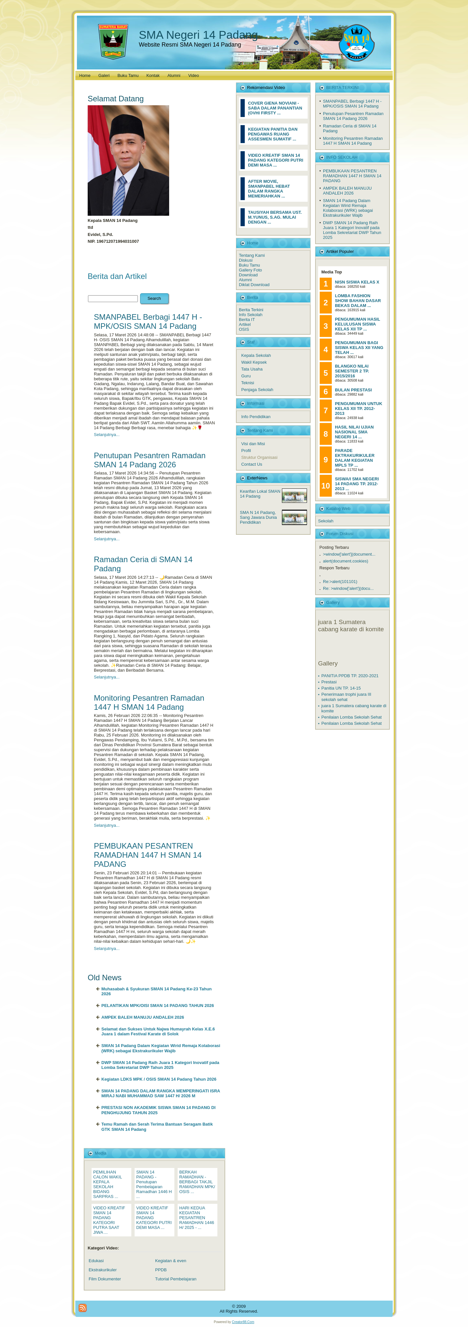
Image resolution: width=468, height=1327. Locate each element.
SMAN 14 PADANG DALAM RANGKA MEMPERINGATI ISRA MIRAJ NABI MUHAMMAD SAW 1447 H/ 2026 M (160, 1093)
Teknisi (247, 382)
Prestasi (329, 681)
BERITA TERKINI (342, 87)
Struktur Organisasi (259, 457)
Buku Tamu (249, 265)
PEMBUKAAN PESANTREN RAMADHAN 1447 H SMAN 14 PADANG (148, 854)
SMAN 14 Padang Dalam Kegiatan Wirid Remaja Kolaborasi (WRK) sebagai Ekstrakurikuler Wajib (160, 1048)
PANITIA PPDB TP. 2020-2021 (350, 675)
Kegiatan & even (170, 1260)
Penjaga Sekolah (257, 389)
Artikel (245, 324)
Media (100, 1153)
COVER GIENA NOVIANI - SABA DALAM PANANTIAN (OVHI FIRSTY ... (275, 108)
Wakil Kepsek (254, 362)
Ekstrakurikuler (103, 1269)
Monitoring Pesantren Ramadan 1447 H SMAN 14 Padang (149, 702)
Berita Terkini (251, 309)
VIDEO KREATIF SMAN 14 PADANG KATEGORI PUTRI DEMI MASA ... (275, 160)
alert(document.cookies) (345, 561)
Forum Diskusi (339, 533)
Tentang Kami (252, 255)
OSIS (244, 329)
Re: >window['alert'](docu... (348, 588)
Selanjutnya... (107, 434)
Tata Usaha (252, 369)
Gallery (333, 602)
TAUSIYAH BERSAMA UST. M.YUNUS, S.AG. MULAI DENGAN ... (275, 217)
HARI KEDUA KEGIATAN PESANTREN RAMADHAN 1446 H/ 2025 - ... (196, 1217)
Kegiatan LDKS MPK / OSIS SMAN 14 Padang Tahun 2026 (158, 1079)
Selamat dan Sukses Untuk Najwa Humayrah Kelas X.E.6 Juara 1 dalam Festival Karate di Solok (158, 1032)
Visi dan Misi (253, 443)
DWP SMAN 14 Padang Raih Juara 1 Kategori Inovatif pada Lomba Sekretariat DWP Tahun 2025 (160, 1065)
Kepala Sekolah (256, 355)
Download (248, 274)
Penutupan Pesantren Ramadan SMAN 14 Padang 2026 (150, 460)
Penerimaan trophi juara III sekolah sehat (346, 697)
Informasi (255, 403)
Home (252, 243)
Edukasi (96, 1260)
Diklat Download (254, 284)
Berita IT (247, 319)
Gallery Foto (250, 270)
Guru (246, 375)
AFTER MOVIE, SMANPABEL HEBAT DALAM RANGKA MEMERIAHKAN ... (269, 188)
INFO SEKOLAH (342, 157)
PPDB (161, 1269)
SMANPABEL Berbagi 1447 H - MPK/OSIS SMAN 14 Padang (148, 321)
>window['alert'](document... (349, 554)
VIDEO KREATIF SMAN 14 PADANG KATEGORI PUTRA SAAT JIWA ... (109, 1220)
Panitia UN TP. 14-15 (341, 688)
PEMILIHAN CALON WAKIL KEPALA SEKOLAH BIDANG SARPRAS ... (107, 1184)
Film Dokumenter (105, 1278)
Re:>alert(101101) (340, 581)
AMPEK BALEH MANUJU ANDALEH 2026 (142, 1017)
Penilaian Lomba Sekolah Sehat (351, 717)
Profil (246, 450)
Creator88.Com (243, 1322)
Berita (252, 297)
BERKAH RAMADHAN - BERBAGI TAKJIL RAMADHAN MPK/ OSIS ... (197, 1182)
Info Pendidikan (256, 416)
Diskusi (246, 260)
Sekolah (325, 520)
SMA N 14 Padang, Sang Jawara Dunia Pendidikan (258, 517)
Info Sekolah (250, 314)
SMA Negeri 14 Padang (198, 34)
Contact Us (251, 464)
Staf (251, 342)
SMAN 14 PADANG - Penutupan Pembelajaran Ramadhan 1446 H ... (154, 1184)
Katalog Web (338, 508)
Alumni (245, 279)
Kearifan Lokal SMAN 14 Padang (260, 494)
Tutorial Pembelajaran (176, 1278)
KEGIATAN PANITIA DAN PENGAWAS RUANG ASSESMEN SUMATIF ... (273, 134)
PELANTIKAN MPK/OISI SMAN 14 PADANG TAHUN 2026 (157, 1005)
